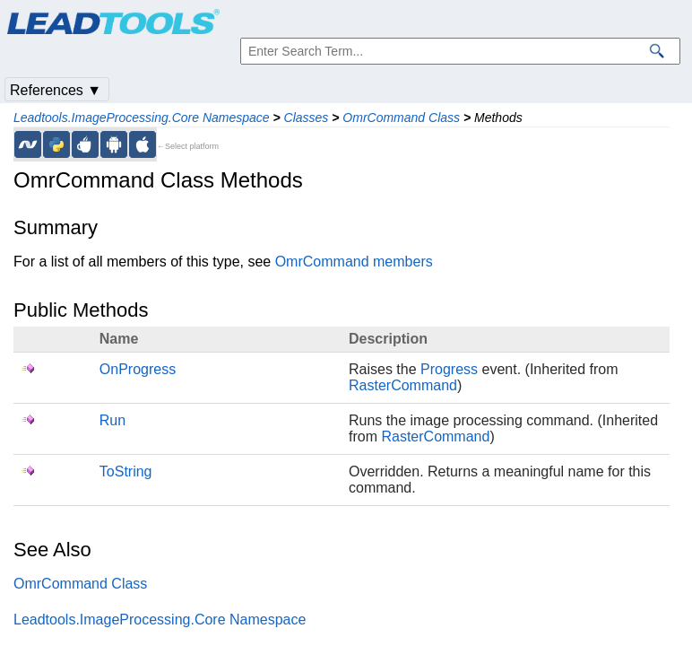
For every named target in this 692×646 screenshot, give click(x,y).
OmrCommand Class (401, 117)
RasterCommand (403, 385)
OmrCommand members (354, 261)
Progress (449, 369)
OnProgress (137, 369)
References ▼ (55, 90)
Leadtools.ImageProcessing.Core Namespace (141, 117)
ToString (125, 471)
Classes (306, 117)
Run (112, 420)
